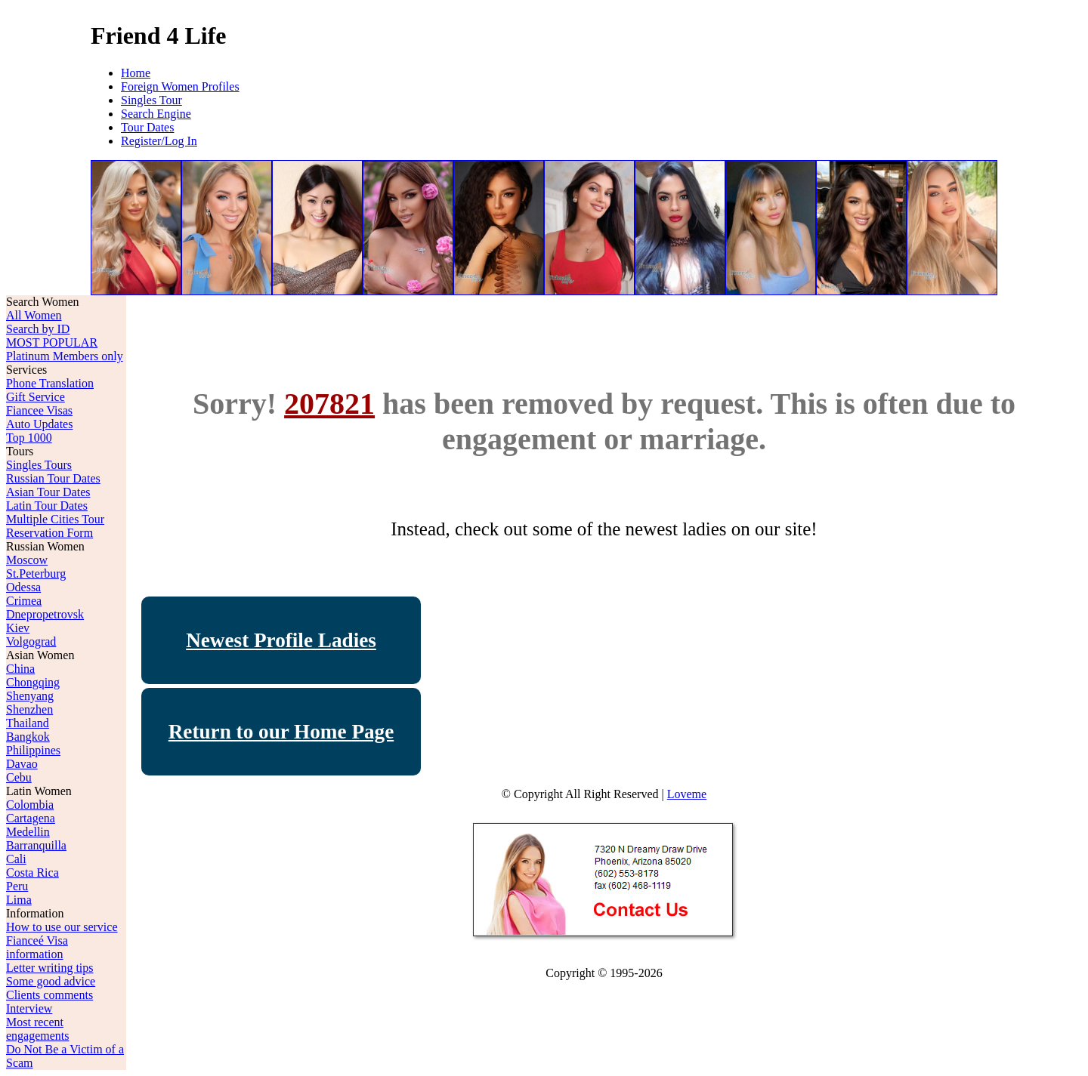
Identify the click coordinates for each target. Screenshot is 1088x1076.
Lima (19, 899)
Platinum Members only (64, 356)
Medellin (28, 831)
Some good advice (50, 981)
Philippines (33, 750)
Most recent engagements (38, 1029)
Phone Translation (50, 383)
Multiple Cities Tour (55, 519)
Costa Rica (32, 872)
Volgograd (31, 641)
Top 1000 (29, 437)
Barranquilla (36, 845)
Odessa (23, 587)
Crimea (24, 600)
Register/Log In (159, 140)
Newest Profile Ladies (281, 640)
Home (135, 72)
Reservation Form (49, 532)
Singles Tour (151, 100)
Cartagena (30, 818)
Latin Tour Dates (47, 505)
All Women (34, 315)
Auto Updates (39, 424)
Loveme (686, 794)
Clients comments (49, 994)
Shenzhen (29, 709)
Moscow (27, 559)
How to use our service (62, 926)
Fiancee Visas (39, 410)
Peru (17, 886)
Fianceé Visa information (37, 947)
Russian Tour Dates (53, 478)
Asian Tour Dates (48, 492)
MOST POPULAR (51, 342)
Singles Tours (39, 464)
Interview (29, 1008)
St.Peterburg (36, 573)
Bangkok (28, 736)
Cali (16, 858)
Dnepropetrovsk (45, 614)
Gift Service (35, 396)
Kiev (17, 627)
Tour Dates (147, 127)
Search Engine (156, 113)
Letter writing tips (50, 967)
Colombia (30, 804)
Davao (22, 763)
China (20, 668)
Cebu (19, 777)
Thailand (27, 723)
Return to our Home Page (281, 731)
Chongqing (33, 682)
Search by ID (38, 328)
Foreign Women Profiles (180, 86)
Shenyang (30, 695)
